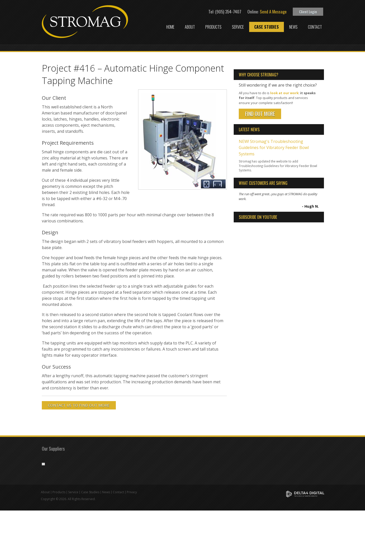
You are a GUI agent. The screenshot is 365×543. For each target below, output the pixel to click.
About (190, 27)
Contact (315, 27)
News (293, 27)
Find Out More (260, 114)
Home (170, 27)
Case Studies (266, 27)
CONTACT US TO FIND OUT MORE (79, 405)
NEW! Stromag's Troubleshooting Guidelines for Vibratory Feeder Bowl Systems (274, 147)
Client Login (308, 11)
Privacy (132, 524)
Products (213, 27)
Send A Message (273, 11)
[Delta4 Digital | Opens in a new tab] (305, 526)
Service (238, 27)
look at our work (284, 93)
